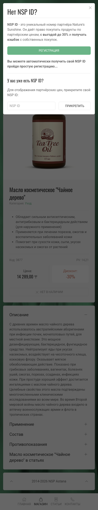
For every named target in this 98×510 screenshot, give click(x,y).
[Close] (90, 7)
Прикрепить (74, 106)
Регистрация (49, 50)
